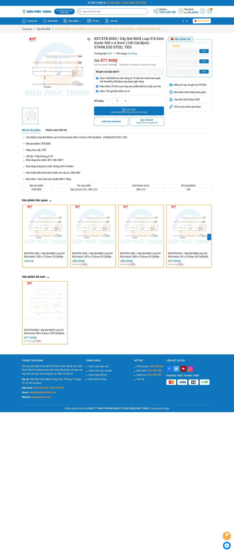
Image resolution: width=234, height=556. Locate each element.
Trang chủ (29, 21)
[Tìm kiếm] (80, 11)
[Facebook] (169, 369)
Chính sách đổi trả (98, 375)
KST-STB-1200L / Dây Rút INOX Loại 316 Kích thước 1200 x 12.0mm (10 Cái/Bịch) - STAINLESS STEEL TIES (44, 255)
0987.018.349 (57, 388)
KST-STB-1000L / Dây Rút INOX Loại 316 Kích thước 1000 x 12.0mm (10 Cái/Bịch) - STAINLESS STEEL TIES (140, 255)
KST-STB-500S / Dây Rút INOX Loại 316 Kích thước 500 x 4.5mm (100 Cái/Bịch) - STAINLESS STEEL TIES (44, 332)
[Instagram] (190, 369)
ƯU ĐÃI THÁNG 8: (117, 2)
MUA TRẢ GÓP (147, 121)
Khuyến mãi (202, 21)
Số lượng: (99, 101)
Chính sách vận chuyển (100, 370)
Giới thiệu (50, 21)
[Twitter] (176, 369)
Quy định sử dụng (97, 379)
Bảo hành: (149, 370)
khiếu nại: (149, 375)
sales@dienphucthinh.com (42, 392)
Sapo (166, 408)
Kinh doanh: (150, 366)
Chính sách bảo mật (99, 366)
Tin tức (93, 21)
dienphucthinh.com (41, 397)
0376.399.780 (167, 12)
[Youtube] (183, 369)
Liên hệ (111, 21)
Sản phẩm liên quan (35, 200)
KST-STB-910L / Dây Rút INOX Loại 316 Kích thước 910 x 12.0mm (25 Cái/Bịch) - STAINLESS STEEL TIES (188, 255)
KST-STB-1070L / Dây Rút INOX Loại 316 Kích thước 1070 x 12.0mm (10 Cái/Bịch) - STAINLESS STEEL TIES (92, 255)
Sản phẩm (72, 21)
